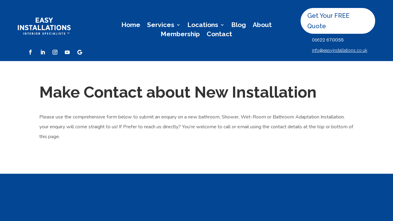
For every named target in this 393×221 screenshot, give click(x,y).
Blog (238, 26)
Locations (202, 26)
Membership (180, 35)
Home (130, 26)
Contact (219, 35)
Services (160, 26)
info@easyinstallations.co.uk (339, 50)
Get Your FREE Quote (328, 21)
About (262, 26)
